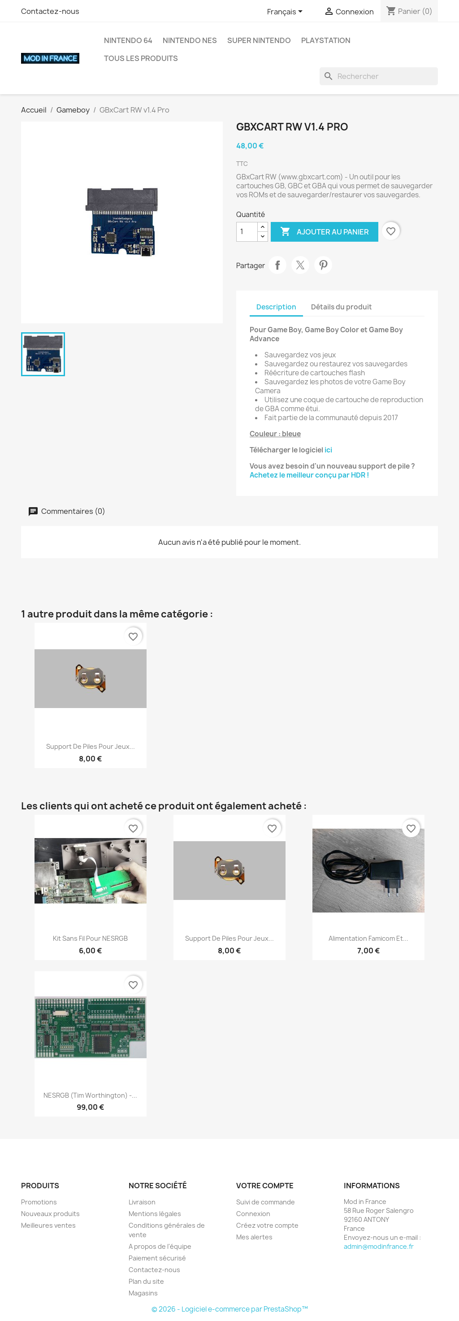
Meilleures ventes (48, 1225)
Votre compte (265, 1186)
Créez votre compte (267, 1225)
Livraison (142, 1202)
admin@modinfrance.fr (379, 1246)
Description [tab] (276, 307)
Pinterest (323, 265)
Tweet (300, 265)
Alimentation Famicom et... (368, 938)
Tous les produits (141, 58)
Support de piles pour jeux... (90, 746)
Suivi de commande (265, 1202)
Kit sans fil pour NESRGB (90, 938)
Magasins (143, 1293)
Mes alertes (254, 1237)
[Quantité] (247, 232)
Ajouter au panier (324, 232)
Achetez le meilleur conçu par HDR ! (309, 475)
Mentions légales (155, 1213)
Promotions (39, 1202)
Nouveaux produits (50, 1213)
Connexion (253, 1213)
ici (328, 450)
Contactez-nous (50, 11)
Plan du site (146, 1281)
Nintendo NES (190, 40)
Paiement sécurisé (157, 1258)
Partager (277, 265)
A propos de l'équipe (160, 1246)
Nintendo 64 (128, 40)
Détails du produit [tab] (341, 307)
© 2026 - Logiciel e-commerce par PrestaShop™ (230, 1309)
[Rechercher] (379, 76)
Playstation (326, 40)
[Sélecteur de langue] (286, 12)
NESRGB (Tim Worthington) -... (90, 1095)
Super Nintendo (259, 40)
